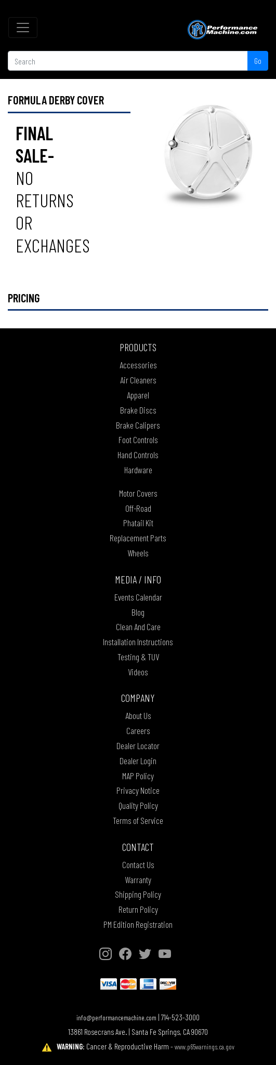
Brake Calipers (138, 425)
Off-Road (138, 508)
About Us (138, 715)
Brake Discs (138, 410)
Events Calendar (138, 597)
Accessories (138, 365)
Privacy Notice (138, 790)
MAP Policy (138, 775)
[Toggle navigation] (22, 27)
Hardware (138, 469)
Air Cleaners (138, 380)
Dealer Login (138, 760)
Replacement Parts (138, 537)
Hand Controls (138, 454)
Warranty (138, 879)
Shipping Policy (138, 894)
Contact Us (138, 864)
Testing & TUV (138, 656)
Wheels (138, 553)
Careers (138, 730)
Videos (138, 672)
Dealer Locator (138, 745)
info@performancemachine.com (116, 1017)
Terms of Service (138, 820)
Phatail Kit (138, 522)
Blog (138, 612)
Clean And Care (138, 626)
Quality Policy (138, 805)
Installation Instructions (138, 641)
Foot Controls (138, 439)
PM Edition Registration (138, 924)
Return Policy (138, 909)
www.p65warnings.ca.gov (204, 1046)
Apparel (138, 395)
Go (257, 60)
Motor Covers (138, 493)
